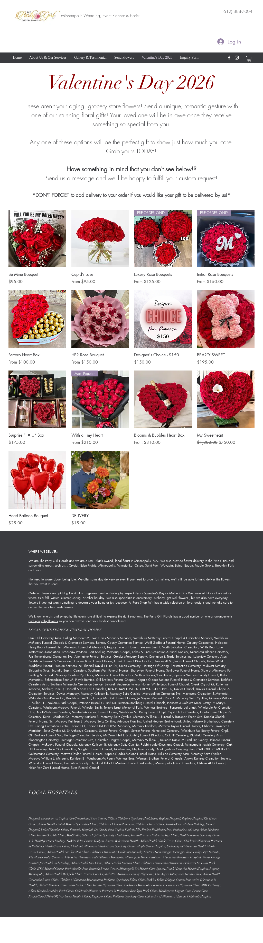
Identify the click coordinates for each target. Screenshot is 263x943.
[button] (249, 58)
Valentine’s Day (154, 593)
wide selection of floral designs (183, 602)
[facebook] (229, 57)
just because (118, 602)
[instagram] (236, 57)
